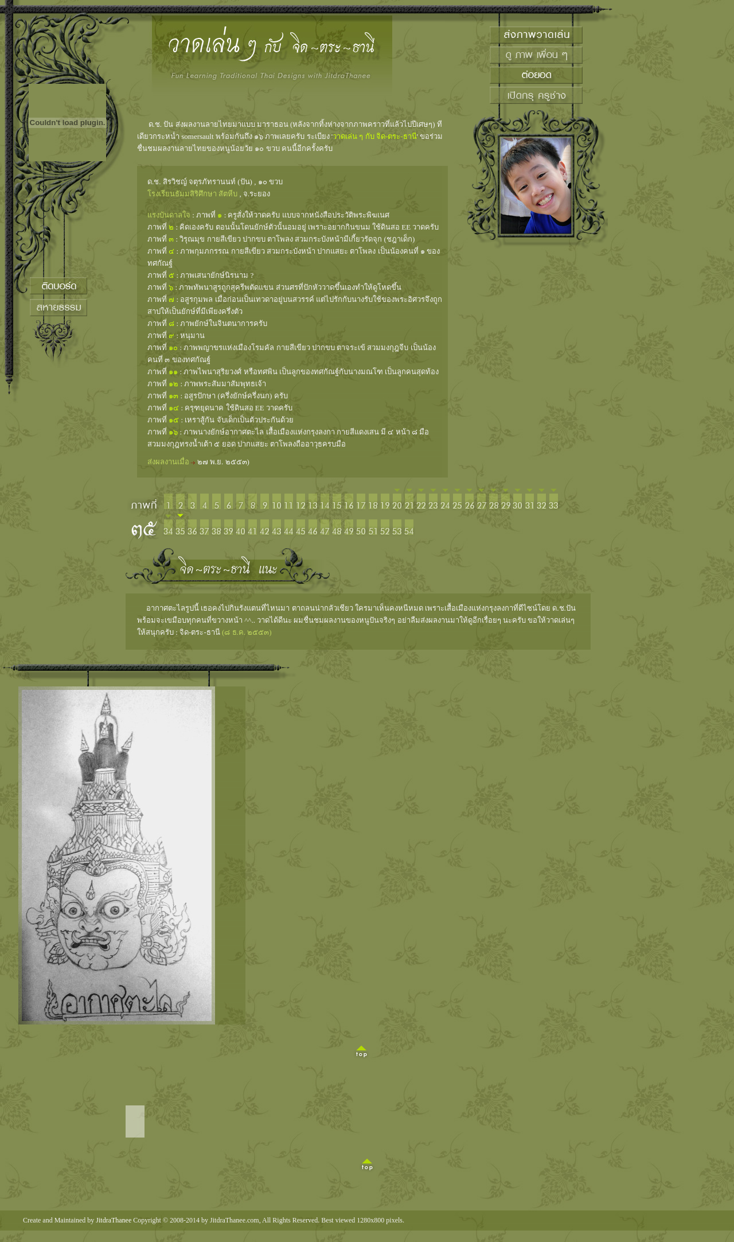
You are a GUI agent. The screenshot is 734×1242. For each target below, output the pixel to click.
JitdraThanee (113, 1220)
